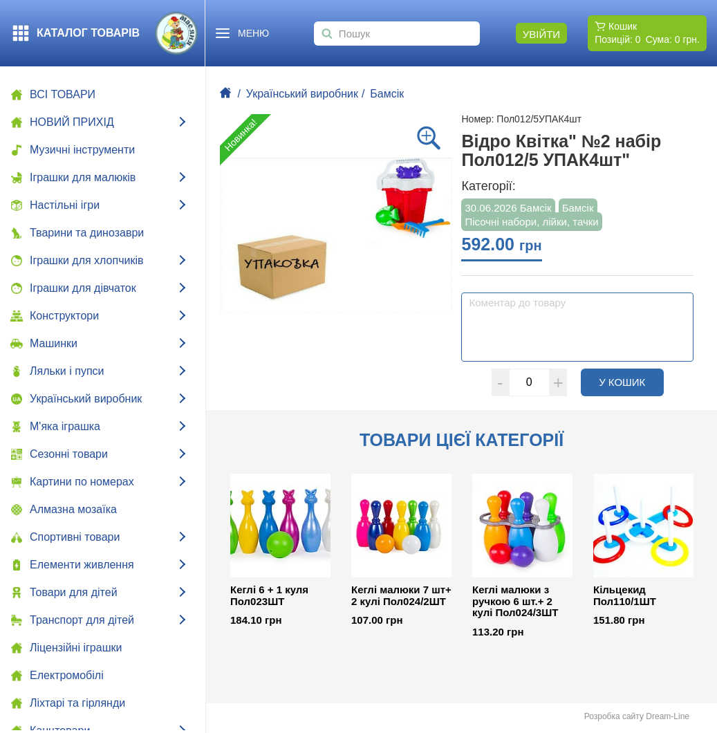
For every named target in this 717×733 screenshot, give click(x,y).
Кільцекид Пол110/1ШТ (624, 595)
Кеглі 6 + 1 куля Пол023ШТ (269, 595)
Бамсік (387, 94)
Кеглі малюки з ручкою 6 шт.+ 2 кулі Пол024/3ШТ (515, 601)
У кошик (631, 381)
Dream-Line (667, 716)
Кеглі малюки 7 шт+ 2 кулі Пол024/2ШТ (401, 595)
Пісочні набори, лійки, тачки (531, 222)
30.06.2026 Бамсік (508, 208)
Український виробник (302, 94)
